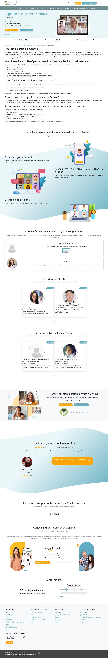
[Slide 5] (58, 603)
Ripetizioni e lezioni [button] (17, 8)
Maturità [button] (93, 8)
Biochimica (58, 616)
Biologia (57, 617)
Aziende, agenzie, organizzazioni (15, 622)
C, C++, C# (58, 619)
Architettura (83, 614)
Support (71, 3)
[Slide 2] (54, 481)
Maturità (32, 616)
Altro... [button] (24, 315)
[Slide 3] (57, 481)
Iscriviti (78, 3)
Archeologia (83, 612)
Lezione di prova (10, 621)
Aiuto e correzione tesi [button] (31, 8)
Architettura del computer (62, 614)
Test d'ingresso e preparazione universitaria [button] (58, 8)
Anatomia (58, 612)
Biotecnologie (84, 616)
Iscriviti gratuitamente (11, 30)
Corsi (7, 617)
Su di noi (8, 612)
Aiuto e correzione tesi (36, 612)
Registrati (9, 642)
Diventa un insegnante (89, 3)
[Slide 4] (55, 603)
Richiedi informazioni (66, 405)
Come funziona (9, 34)
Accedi (100, 3)
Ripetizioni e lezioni (35, 617)
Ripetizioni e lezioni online (37, 619)
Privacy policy (9, 626)
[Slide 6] (61, 603)
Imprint (8, 629)
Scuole (7, 624)
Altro (63, 3)
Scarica (86, 412)
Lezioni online (10, 619)
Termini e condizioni (11, 627)
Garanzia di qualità (11, 616)
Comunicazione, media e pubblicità (90, 617)
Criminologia (83, 619)
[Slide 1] (51, 481)
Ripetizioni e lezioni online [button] (80, 8)
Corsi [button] (41, 8)
